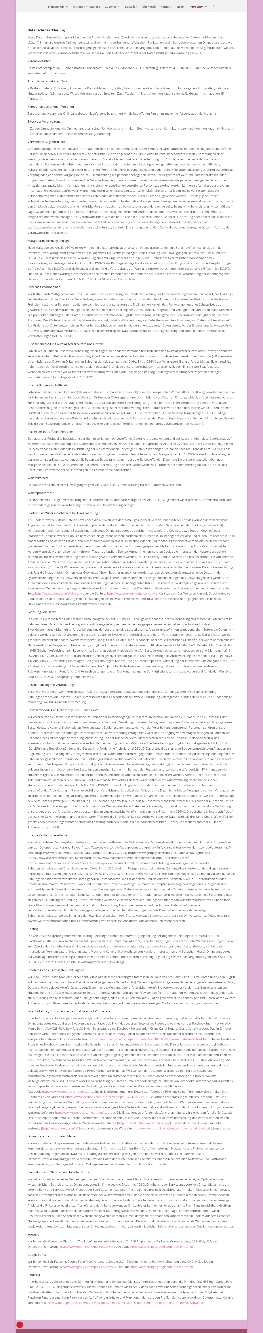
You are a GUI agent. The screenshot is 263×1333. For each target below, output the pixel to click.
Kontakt (166, 6)
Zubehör (110, 6)
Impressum (196, 6)
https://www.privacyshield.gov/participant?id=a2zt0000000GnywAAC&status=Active (144, 1039)
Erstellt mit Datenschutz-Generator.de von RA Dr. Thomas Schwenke (157, 1303)
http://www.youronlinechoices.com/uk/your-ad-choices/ (171, 1128)
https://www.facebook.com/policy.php (67, 1092)
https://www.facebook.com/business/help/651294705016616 (106, 1097)
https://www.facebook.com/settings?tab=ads (85, 1113)
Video (180, 6)
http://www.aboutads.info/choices (65, 1128)
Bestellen (131, 6)
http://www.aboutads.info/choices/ (58, 593)
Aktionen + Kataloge (86, 6)
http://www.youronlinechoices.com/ (131, 593)
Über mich (149, 6)
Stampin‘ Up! (56, 6)
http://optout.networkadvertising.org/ (144, 1123)
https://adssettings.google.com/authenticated (161, 1247)
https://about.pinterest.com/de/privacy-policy (78, 1303)
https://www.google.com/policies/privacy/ (88, 1247)
